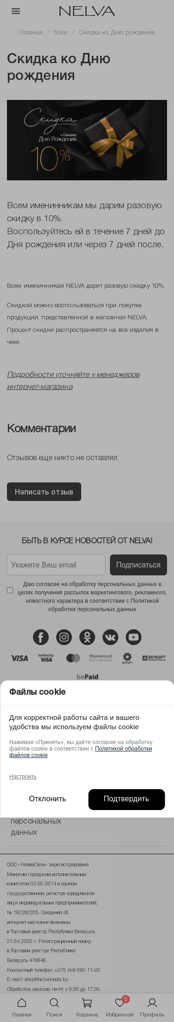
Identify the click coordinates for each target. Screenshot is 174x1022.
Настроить (23, 776)
